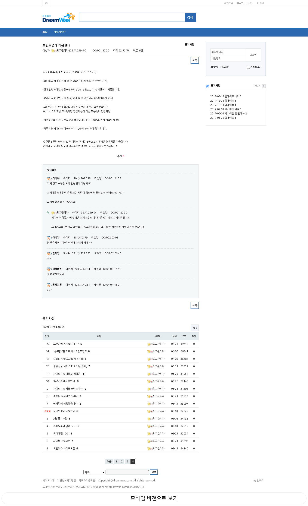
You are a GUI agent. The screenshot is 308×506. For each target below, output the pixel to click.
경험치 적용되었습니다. (67, 396)
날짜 (174, 336)
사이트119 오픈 (63, 441)
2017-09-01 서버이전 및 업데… (228, 113)
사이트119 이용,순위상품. (69, 374)
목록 (194, 60)
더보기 (257, 86)
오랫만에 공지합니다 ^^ (67, 344)
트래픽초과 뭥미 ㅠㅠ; (66, 426)
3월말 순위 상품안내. (65, 381)
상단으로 (259, 480)
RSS (194, 327)
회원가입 (228, 3)
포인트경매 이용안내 (65, 411)
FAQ (249, 3)
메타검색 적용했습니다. (67, 403)
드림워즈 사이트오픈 (65, 448)
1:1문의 (260, 3)
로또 (45, 32)
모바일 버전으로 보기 (154, 498)
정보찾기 (225, 67)
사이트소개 (48, 480)
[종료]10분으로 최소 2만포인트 (71, 351)
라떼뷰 (53, 178)
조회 (184, 336)
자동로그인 (255, 67)
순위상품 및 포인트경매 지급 (69, 359)
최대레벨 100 (62, 433)
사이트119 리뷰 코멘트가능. (69, 389)
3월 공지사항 (61, 418)
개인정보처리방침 (66, 480)
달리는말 (54, 285)
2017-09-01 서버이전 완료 (225, 109)
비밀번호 (216, 58)
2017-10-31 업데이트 (223, 105)
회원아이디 (217, 52)
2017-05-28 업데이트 (223, 118)
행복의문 (54, 269)
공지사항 (215, 85)
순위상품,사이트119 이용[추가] (71, 366)
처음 (109, 461)
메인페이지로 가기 (47, 3)
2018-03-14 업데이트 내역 (225, 96)
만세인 (53, 253)
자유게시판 (59, 32)
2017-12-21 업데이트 (223, 100)
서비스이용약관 (87, 480)
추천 (194, 336)
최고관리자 (59, 50)
